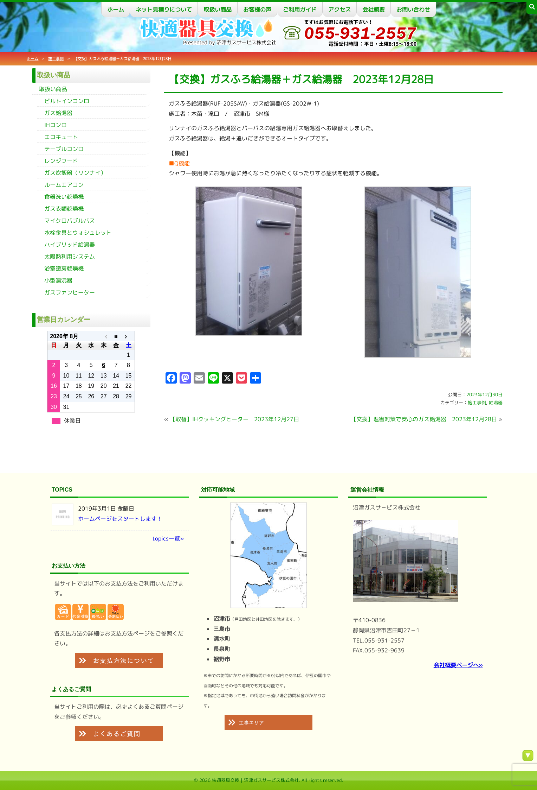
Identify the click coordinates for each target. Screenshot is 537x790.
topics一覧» (168, 538)
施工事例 (56, 59)
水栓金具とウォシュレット (78, 232)
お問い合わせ (413, 9)
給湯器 (496, 402)
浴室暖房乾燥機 (64, 268)
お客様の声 (257, 9)
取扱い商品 (217, 9)
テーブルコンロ (64, 149)
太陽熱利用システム (69, 256)
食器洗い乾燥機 (64, 197)
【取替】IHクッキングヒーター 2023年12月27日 (234, 419)
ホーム (115, 9)
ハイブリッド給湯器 (69, 244)
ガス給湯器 (58, 113)
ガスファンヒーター (69, 292)
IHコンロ (55, 125)
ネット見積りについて (164, 9)
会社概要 (373, 9)
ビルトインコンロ (66, 101)
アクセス (339, 9)
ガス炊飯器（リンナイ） (75, 173)
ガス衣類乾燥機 (64, 209)
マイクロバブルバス (69, 221)
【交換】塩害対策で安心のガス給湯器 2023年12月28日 (424, 419)
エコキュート (61, 137)
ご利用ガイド (300, 9)
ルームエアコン (64, 185)
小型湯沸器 (58, 280)
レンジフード (61, 161)
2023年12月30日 (484, 394)
